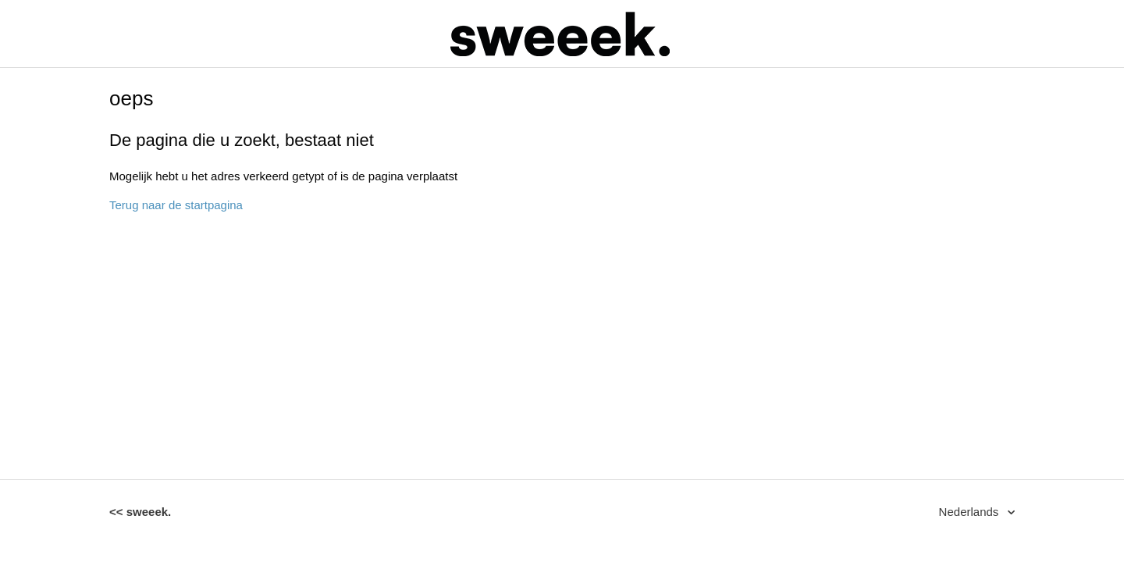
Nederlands (970, 511)
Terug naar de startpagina (176, 205)
